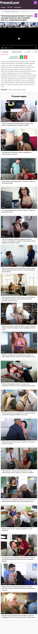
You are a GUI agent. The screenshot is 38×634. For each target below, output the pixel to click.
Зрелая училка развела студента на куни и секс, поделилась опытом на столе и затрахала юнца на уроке (18, 384)
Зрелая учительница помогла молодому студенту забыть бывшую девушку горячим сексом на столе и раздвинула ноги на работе (19, 269)
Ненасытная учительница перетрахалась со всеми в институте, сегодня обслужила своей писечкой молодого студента (19, 588)
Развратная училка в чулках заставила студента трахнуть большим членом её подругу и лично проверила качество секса (19, 327)
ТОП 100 (9, 7)
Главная (3, 7)
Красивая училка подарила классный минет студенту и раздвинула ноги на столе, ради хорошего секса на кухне (18, 616)
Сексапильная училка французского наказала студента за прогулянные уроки (18, 182)
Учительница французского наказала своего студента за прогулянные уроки (18, 211)
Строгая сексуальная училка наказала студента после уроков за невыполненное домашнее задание (17, 124)
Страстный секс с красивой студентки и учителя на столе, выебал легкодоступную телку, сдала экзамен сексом (19, 500)
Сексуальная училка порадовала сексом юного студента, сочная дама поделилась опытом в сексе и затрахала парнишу (18, 559)
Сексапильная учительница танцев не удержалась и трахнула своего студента (17, 153)
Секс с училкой (21, 89)
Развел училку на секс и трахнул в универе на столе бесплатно (17, 529)
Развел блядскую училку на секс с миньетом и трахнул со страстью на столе (19, 442)
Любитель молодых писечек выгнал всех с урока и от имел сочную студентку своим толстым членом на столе (18, 356)
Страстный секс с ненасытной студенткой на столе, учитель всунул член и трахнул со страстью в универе (17, 471)
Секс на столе (12, 89)
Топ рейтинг (17, 7)
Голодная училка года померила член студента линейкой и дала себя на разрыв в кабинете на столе (18, 413)
